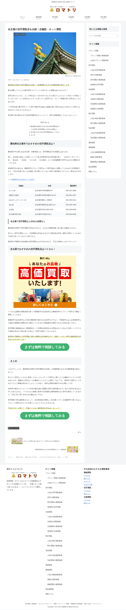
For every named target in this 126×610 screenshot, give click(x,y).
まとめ (33, 135)
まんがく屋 (88, 485)
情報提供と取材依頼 (76, 604)
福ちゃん (87, 479)
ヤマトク (87, 482)
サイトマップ (98, 604)
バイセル (87, 476)
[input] (103, 36)
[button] (117, 36)
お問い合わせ (88, 604)
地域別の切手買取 (13, 428)
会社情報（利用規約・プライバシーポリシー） (37, 604)
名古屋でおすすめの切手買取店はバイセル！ (45, 132)
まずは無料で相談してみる (45, 347)
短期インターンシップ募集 (61, 604)
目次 (42, 122)
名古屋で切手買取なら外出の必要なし (45, 129)
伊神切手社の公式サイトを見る (22, 180)
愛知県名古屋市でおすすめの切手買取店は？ (45, 126)
